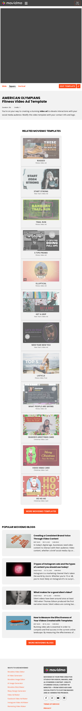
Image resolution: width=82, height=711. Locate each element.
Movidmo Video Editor (16, 672)
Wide (4, 86)
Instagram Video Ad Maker (18, 702)
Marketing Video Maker (17, 706)
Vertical (21, 86)
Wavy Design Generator (17, 691)
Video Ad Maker (14, 695)
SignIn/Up (77, 3)
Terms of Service (51, 704)
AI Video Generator (15, 675)
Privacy (47, 708)
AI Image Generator (15, 683)
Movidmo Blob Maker (16, 687)
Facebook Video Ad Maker (18, 699)
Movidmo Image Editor (16, 679)
